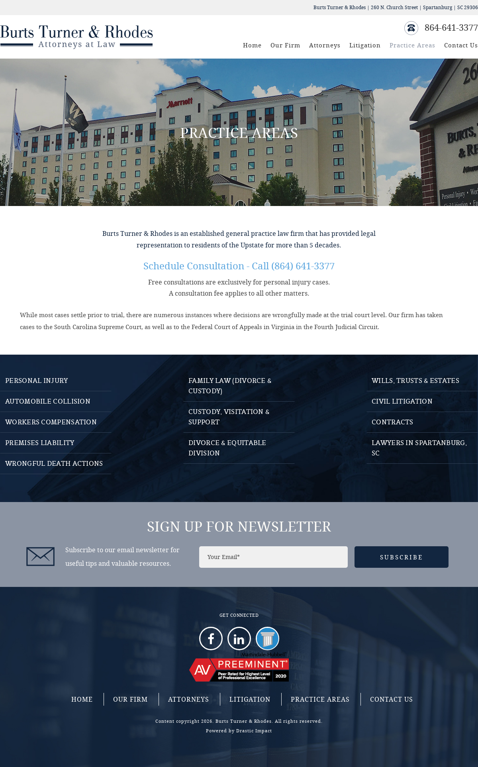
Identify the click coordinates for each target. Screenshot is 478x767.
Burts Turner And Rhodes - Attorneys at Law (78, 37)
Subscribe (401, 557)
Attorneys (325, 45)
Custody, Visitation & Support (228, 417)
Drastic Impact (254, 731)
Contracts (392, 422)
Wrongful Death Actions (54, 463)
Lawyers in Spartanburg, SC (419, 448)
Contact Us (461, 45)
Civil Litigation (402, 401)
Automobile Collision (47, 401)
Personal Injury (36, 381)
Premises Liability (39, 443)
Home (252, 45)
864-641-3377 (451, 27)
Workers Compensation (51, 422)
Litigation (365, 45)
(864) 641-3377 (303, 265)
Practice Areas (412, 45)
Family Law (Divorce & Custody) (229, 386)
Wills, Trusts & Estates (415, 381)
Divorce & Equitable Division (227, 448)
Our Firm (285, 45)
